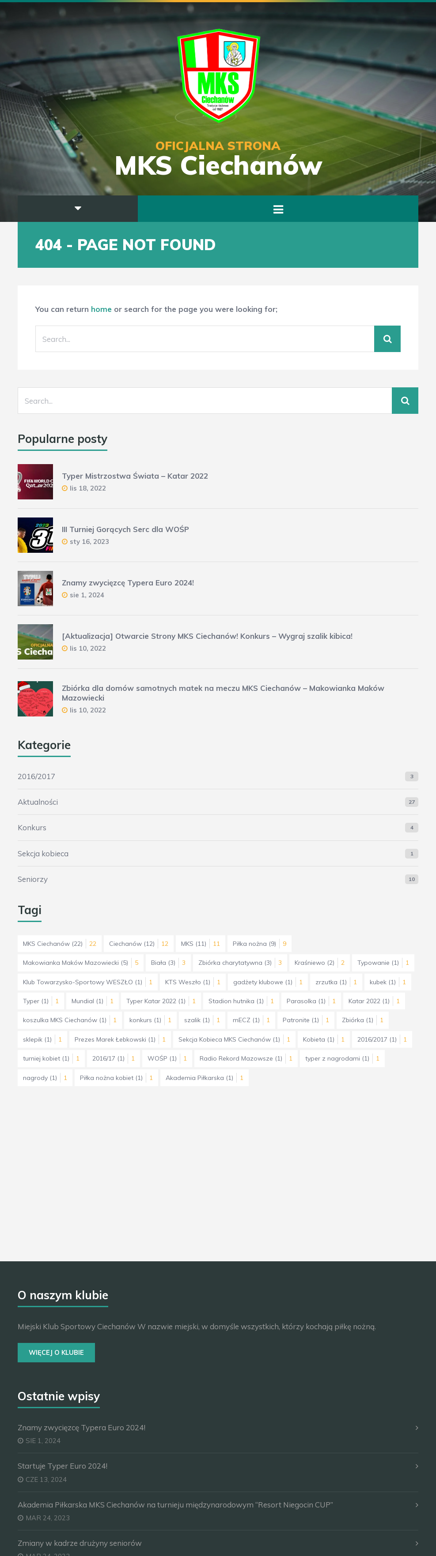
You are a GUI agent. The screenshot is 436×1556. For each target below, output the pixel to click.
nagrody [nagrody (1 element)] (45, 1078)
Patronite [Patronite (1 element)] (306, 1020)
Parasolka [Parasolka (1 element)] (311, 1001)
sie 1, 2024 (87, 595)
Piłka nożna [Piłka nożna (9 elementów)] (259, 944)
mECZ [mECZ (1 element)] (251, 1020)
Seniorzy (33, 879)
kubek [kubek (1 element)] (388, 982)
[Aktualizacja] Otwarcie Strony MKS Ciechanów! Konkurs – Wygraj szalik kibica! (207, 636)
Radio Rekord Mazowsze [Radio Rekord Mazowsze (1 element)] (246, 1058)
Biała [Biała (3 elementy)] (168, 962)
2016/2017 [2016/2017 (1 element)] (382, 1039)
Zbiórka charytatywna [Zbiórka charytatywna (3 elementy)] (240, 962)
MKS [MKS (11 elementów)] (200, 944)
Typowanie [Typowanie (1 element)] (383, 962)
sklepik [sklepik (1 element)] (42, 1039)
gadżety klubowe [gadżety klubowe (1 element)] (268, 982)
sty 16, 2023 (89, 541)
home (101, 309)
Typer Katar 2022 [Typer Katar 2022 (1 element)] (161, 1001)
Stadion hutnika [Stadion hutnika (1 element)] (241, 1001)
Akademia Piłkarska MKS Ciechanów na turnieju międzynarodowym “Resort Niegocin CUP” (175, 1504)
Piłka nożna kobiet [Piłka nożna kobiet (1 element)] (116, 1078)
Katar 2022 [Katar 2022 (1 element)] (374, 1001)
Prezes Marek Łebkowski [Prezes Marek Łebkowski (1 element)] (120, 1039)
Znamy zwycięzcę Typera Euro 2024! (128, 582)
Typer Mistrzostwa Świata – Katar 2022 (135, 475)
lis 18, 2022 (88, 488)
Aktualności (38, 801)
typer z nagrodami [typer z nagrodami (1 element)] (342, 1058)
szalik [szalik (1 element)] (202, 1020)
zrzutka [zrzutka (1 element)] (336, 982)
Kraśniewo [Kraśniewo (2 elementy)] (320, 962)
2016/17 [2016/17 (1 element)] (113, 1058)
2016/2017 (36, 776)
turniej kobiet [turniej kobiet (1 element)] (51, 1058)
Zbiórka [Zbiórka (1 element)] (362, 1020)
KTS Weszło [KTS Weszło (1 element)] (192, 982)
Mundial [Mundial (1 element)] (93, 1001)
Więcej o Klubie (56, 1353)
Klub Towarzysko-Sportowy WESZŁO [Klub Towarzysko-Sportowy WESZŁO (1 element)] (87, 982)
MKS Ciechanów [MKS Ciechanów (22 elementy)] (59, 944)
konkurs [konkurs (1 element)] (150, 1020)
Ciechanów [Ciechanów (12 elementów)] (138, 944)
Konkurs (32, 827)
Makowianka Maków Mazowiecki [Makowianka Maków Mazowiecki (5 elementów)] (80, 962)
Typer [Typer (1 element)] (41, 1001)
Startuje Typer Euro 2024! (62, 1465)
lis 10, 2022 (88, 648)
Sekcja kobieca (43, 853)
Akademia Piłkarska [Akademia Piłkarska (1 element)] (204, 1078)
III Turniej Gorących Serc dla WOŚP (125, 529)
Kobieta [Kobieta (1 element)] (324, 1039)
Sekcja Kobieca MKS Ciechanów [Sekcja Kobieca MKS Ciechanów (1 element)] (234, 1039)
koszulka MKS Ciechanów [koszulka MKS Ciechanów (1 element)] (70, 1020)
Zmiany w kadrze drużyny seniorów (80, 1543)
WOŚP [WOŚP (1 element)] (167, 1058)
